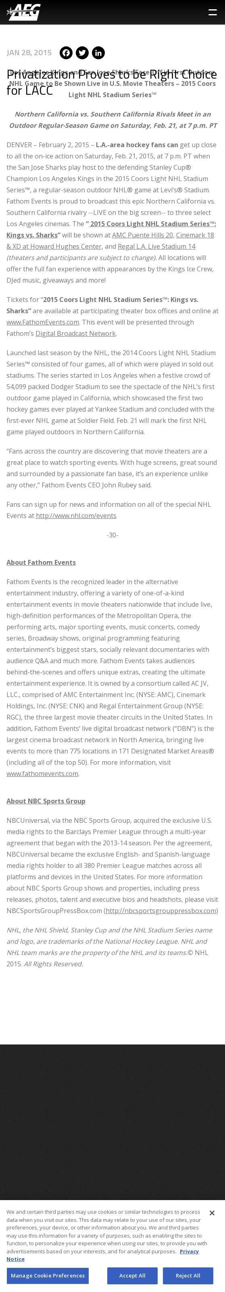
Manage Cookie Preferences (48, 1278)
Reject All (188, 1278)
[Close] (212, 1215)
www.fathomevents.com (42, 741)
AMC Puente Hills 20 (142, 203)
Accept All (132, 1278)
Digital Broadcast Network (75, 301)
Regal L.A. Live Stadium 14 (156, 214)
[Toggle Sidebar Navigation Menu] (212, 12)
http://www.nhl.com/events (76, 483)
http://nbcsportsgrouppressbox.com (161, 878)
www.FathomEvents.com (42, 290)
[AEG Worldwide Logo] (23, 12)
